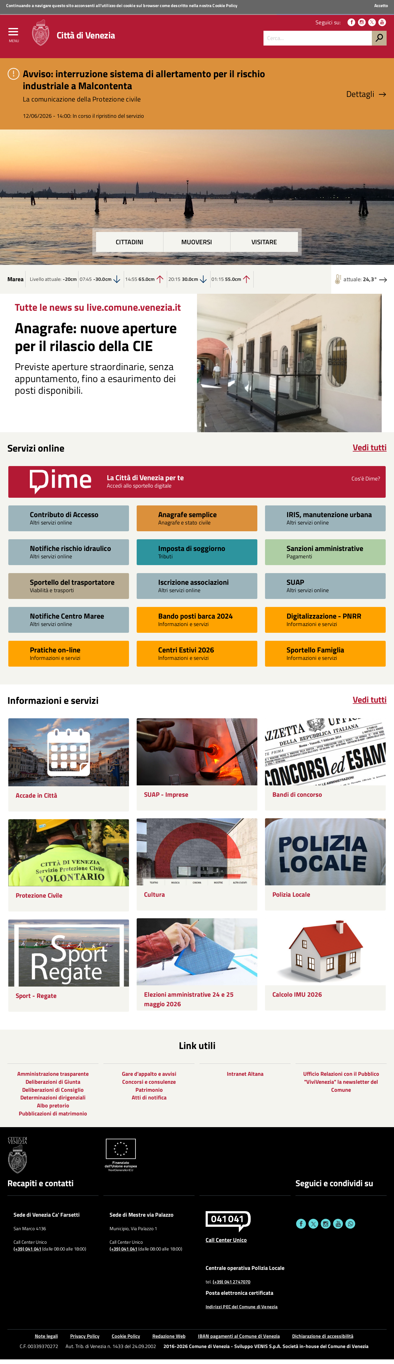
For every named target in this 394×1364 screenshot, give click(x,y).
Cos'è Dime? (366, 483)
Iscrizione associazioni (193, 586)
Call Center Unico (226, 1244)
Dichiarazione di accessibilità (322, 1340)
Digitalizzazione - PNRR (324, 620)
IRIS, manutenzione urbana (329, 518)
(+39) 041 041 (27, 1253)
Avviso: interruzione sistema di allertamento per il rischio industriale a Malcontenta (144, 84)
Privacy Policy (84, 1340)
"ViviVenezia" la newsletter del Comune (341, 1090)
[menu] (14, 36)
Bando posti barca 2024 (195, 620)
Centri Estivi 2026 (186, 654)
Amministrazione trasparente (53, 1078)
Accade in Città (36, 800)
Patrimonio (149, 1094)
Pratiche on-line (55, 654)
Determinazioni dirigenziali (53, 1102)
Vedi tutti (370, 451)
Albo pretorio (53, 1110)
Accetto (381, 5)
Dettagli (366, 98)
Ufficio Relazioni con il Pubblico (341, 1078)
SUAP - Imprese (166, 799)
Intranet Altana (245, 1078)
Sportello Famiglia (315, 654)
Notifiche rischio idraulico (70, 552)
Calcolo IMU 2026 (297, 998)
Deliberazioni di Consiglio (53, 1094)
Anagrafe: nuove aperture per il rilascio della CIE (96, 341)
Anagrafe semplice (187, 518)
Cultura (154, 898)
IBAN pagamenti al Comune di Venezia (239, 1340)
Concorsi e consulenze (149, 1086)
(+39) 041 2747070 (232, 1286)
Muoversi (196, 246)
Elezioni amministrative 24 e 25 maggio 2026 (189, 1003)
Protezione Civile (39, 899)
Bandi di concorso (297, 799)
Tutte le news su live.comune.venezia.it (98, 311)
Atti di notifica (149, 1102)
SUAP (295, 586)
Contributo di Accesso (64, 518)
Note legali (46, 1340)
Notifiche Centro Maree (67, 620)
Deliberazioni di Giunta (53, 1086)
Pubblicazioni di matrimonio (53, 1118)
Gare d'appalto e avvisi (149, 1078)
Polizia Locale (291, 898)
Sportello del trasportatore (72, 586)
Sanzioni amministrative (325, 552)
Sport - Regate (36, 1000)
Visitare (264, 246)
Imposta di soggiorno (191, 552)
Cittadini (129, 246)
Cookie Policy (224, 5)
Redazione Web (169, 1340)
